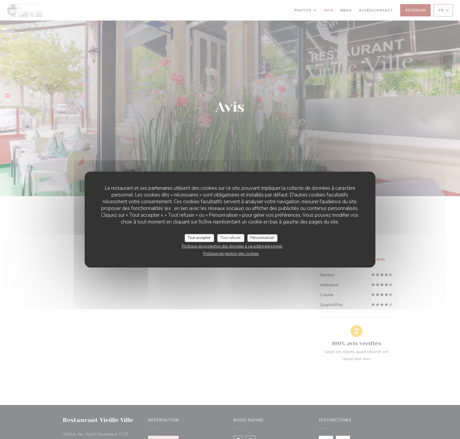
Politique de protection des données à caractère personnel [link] (232, 246)
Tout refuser (230, 237)
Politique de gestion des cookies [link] (231, 253)
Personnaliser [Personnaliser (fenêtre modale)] (262, 237)
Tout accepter (199, 237)
